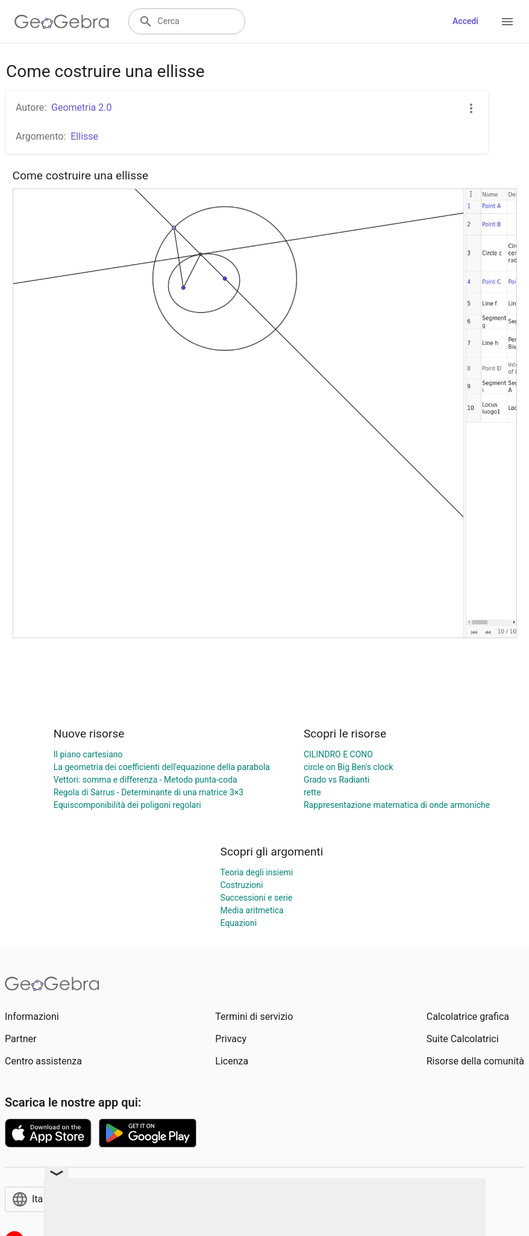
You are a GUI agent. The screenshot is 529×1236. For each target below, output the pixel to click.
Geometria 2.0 (81, 107)
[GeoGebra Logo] (61, 21)
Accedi (465, 21)
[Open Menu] (507, 21)
